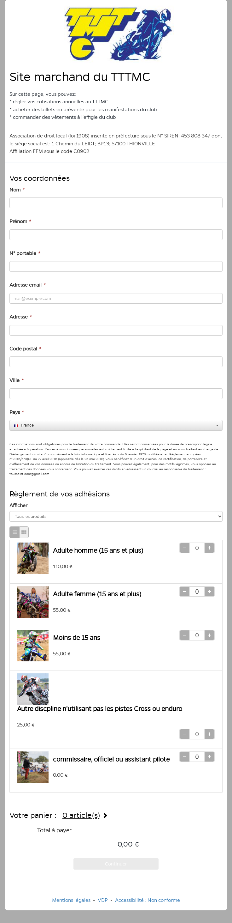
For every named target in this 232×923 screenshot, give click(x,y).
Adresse (20, 317)
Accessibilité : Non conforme (147, 900)
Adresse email (27, 285)
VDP (103, 900)
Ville (16, 380)
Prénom (20, 221)
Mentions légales (71, 900)
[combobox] (116, 425)
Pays (16, 412)
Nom (16, 190)
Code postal (25, 349)
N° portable (24, 253)
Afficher (18, 505)
